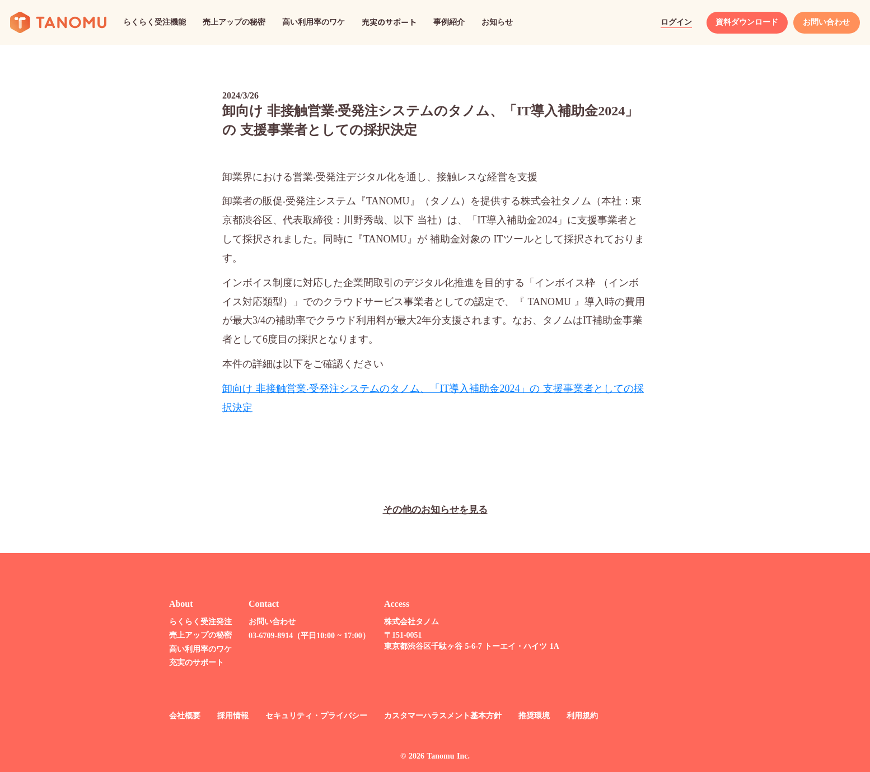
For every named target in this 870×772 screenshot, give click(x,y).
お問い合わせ (269, 620)
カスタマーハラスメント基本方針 (440, 714)
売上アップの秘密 (197, 634)
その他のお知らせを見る (435, 509)
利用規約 (579, 714)
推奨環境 (531, 714)
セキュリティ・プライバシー (313, 714)
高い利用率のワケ (197, 648)
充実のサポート (193, 662)
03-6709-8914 (268, 634)
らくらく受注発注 (197, 620)
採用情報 (230, 714)
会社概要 (182, 714)
